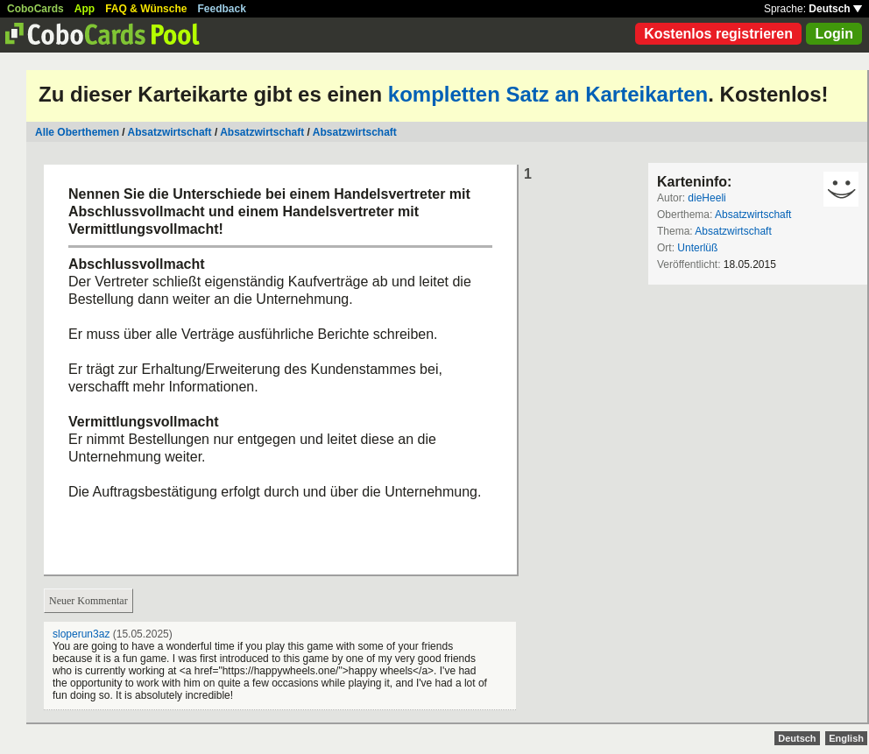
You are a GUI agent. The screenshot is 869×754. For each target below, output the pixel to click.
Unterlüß (697, 248)
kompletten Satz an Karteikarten (548, 94)
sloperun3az (81, 634)
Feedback (222, 9)
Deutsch (835, 9)
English (846, 738)
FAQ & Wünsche (146, 9)
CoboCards (35, 9)
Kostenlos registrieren (718, 33)
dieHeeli (706, 198)
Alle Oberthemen (77, 132)
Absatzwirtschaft (170, 132)
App (84, 9)
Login (834, 33)
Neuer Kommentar (88, 601)
